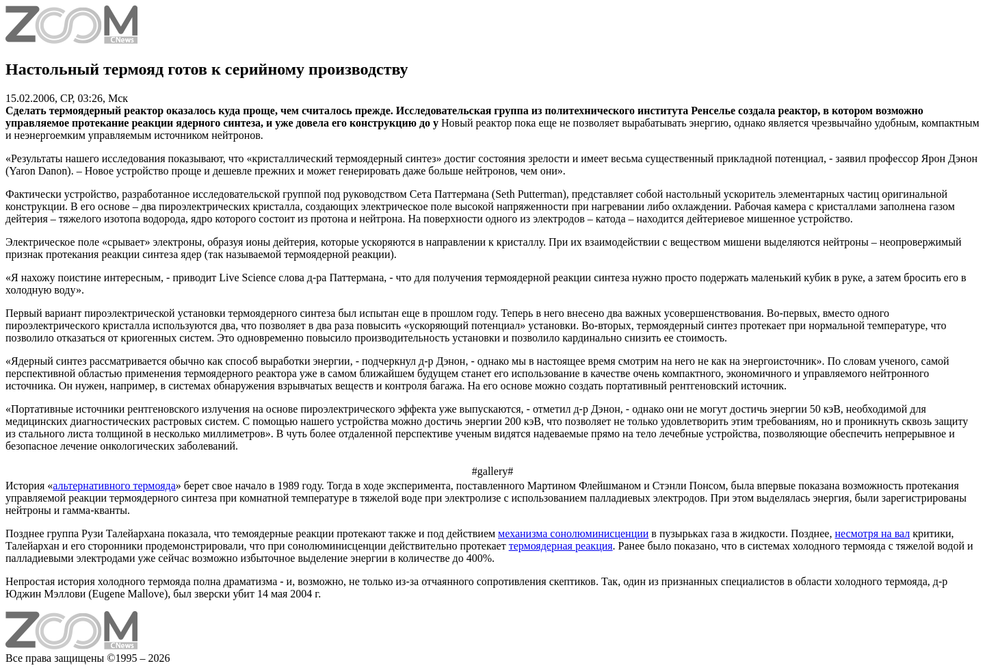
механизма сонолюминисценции (573, 533)
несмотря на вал (872, 533)
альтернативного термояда (114, 485)
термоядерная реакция (561, 546)
